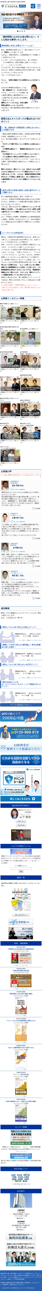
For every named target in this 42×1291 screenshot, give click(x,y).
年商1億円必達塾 (19, 1279)
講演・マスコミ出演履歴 (10, 1277)
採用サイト (11, 1279)
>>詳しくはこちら (20, 1151)
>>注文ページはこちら (21, 965)
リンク (36, 1277)
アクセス (32, 1275)
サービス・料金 (12, 1275)
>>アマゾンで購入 (20, 1015)
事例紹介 (27, 1275)
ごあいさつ (3, 1275)
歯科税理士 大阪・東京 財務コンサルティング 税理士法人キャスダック (20, 1273)
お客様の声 (20, 1275)
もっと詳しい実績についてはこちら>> (30, 640)
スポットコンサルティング (25, 1277)
